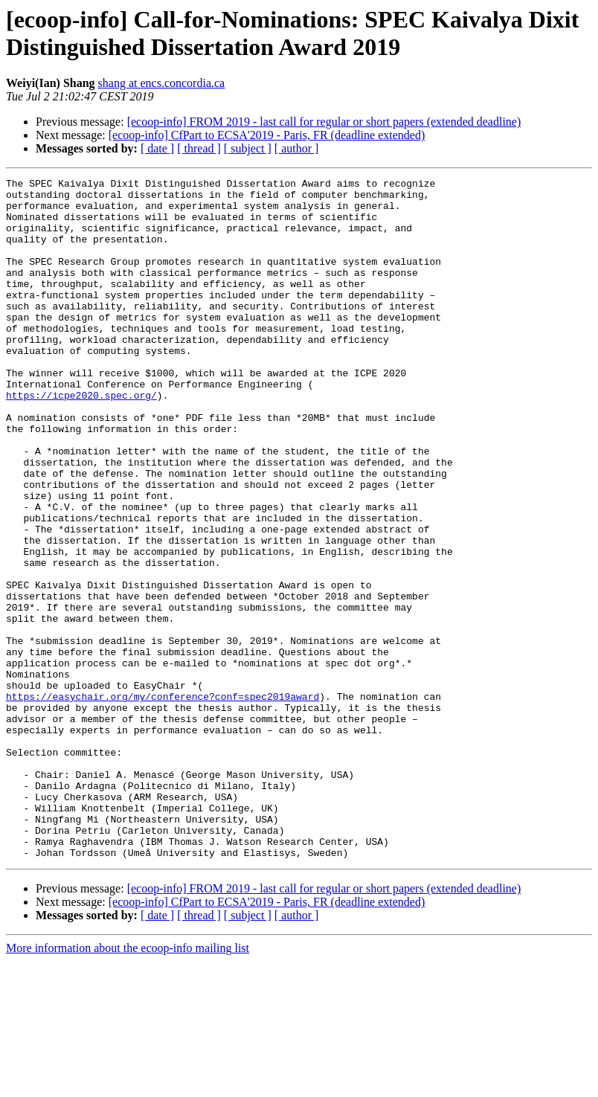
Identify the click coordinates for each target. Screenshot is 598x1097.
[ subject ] (247, 148)
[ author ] (296, 148)
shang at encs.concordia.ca (161, 83)
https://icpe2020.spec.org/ (81, 439)
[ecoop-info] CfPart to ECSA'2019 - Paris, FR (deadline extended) (267, 135)
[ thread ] (199, 148)
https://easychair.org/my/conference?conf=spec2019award (162, 801)
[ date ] (157, 148)
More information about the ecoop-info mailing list (127, 1084)
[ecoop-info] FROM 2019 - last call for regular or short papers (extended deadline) (324, 121)
